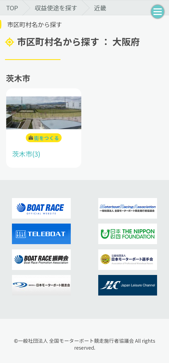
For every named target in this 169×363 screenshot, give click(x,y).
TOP (12, 7)
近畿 (100, 7)
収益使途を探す (56, 7)
